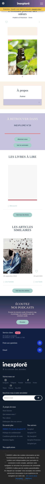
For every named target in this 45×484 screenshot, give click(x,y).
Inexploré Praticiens (34, 440)
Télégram (13, 382)
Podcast (11, 386)
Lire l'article (9, 282)
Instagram (5, 381)
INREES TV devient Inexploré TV (14, 429)
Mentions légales (8, 440)
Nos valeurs (7, 418)
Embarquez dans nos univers (12, 421)
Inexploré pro (31, 443)
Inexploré (30, 429)
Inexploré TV (31, 433)
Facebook (28, 381)
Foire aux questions (22, 343)
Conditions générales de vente (13, 436)
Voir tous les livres (22, 215)
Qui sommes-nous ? (9, 414)
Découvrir (13, 206)
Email (22, 350)
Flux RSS (18, 388)
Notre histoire (7, 411)
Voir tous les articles (22, 291)
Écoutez (22, 322)
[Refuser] (29, 478)
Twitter (35, 382)
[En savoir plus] (31, 476)
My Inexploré (31, 436)
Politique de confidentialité (12, 433)
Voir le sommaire (22, 145)
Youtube (20, 382)
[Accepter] (19, 478)
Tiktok (5, 388)
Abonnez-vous (23, 139)
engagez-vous (36, 9)
